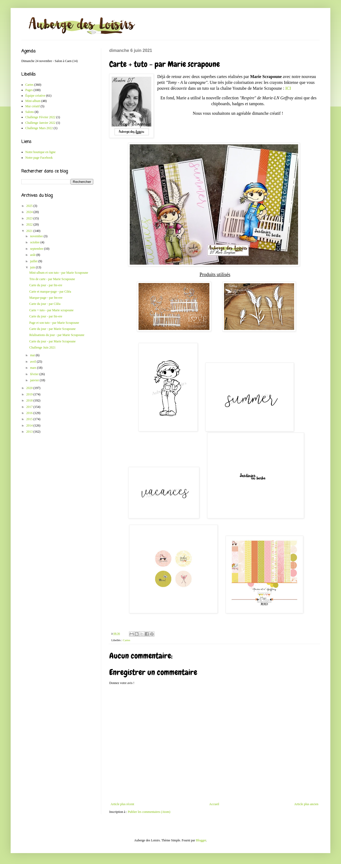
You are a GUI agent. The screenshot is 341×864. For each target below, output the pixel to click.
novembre (37, 236)
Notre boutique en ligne (40, 152)
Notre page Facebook (39, 157)
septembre (37, 249)
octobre (35, 242)
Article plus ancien (306, 804)
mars (33, 368)
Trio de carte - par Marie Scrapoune (52, 279)
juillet (34, 261)
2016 (30, 413)
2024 (30, 212)
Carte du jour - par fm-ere (45, 285)
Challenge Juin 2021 (42, 347)
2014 (30, 425)
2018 (30, 400)
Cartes (126, 640)
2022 (30, 224)
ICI (288, 88)
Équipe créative (35, 95)
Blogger (201, 840)
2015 (30, 419)
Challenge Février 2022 (40, 117)
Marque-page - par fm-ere (45, 298)
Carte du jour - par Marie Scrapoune (52, 329)
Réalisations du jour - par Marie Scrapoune (56, 335)
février (34, 374)
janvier (35, 380)
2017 (30, 407)
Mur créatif (32, 106)
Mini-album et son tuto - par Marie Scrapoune (58, 273)
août (33, 255)
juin (33, 267)
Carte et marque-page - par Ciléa (50, 291)
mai (33, 355)
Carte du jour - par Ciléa (44, 304)
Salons (29, 112)
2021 (30, 231)
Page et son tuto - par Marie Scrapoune (54, 323)
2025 (30, 206)
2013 (30, 431)
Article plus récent (122, 804)
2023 (30, 218)
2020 (30, 388)
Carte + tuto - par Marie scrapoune (51, 310)
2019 (30, 394)
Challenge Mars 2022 (39, 128)
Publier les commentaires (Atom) (149, 812)
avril (33, 361)
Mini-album (32, 101)
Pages (29, 90)
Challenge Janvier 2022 (40, 123)
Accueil (214, 804)
